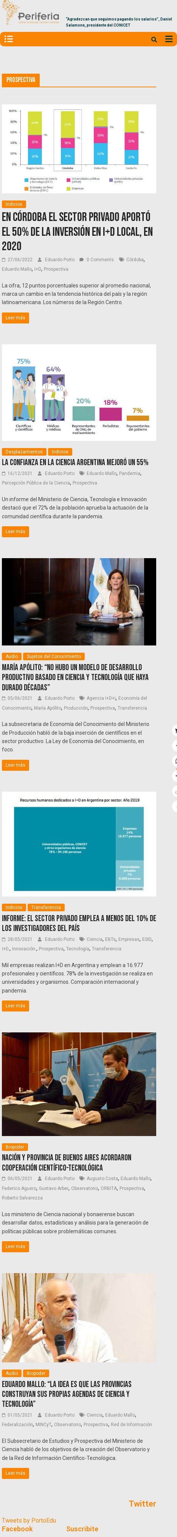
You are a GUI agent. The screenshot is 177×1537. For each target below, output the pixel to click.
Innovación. (24, 949)
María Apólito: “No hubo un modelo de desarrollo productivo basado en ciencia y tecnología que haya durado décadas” (75, 678)
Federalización (17, 1424)
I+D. (5, 949)
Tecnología (77, 949)
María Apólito (47, 708)
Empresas (129, 939)
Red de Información (131, 1424)
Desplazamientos (24, 451)
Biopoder (15, 1147)
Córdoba (135, 259)
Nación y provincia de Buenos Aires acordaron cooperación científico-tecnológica (66, 1163)
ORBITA (109, 1188)
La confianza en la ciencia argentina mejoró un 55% (75, 463)
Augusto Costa (102, 1178)
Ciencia (94, 939)
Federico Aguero (19, 1188)
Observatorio (84, 1188)
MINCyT (43, 1424)
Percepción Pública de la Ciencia (36, 483)
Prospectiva (56, 269)
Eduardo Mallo (17, 269)
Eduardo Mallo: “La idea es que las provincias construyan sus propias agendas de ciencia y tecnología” (67, 1394)
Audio (12, 656)
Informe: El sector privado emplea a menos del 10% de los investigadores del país (79, 924)
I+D (37, 269)
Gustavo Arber (53, 1188)
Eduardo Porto (60, 259)
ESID (147, 939)
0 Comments (96, 259)
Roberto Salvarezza (22, 1198)
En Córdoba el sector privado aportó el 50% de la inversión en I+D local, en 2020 (77, 232)
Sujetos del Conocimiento (54, 656)
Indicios (14, 204)
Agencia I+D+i (101, 698)
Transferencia (132, 708)
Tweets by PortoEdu (29, 1520)
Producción (76, 708)
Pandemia (129, 473)
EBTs (110, 939)
